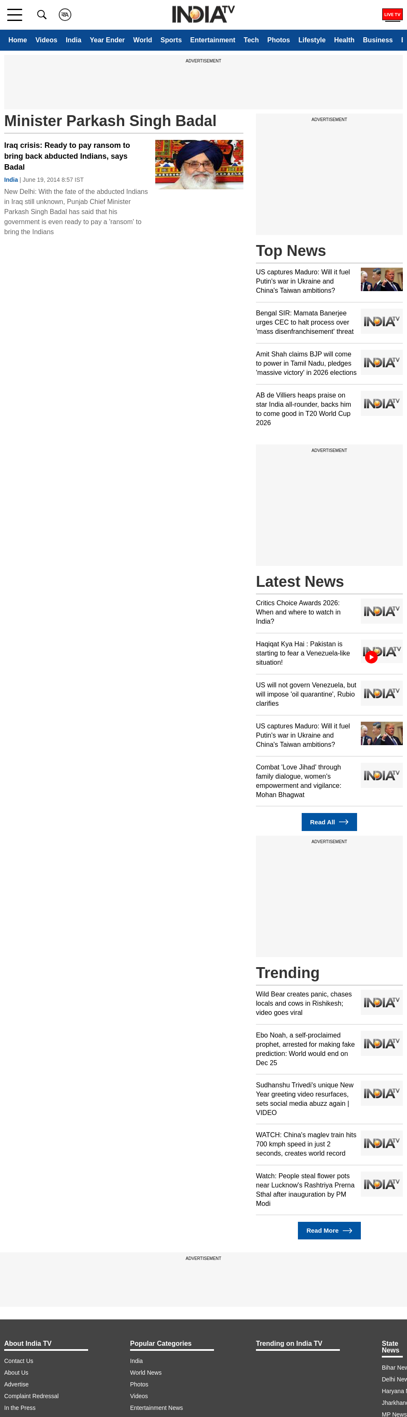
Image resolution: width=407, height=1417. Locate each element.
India (73, 40)
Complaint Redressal (31, 1396)
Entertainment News (156, 1407)
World (142, 40)
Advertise (16, 1384)
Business (378, 40)
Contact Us (18, 1361)
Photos (278, 40)
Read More (329, 1231)
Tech (251, 40)
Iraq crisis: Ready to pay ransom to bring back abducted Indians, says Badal (67, 156)
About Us (16, 1372)
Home (17, 40)
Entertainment (212, 40)
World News (146, 1372)
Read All (329, 822)
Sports (171, 40)
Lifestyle (312, 40)
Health (344, 40)
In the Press (20, 1407)
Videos (46, 40)
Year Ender (107, 40)
